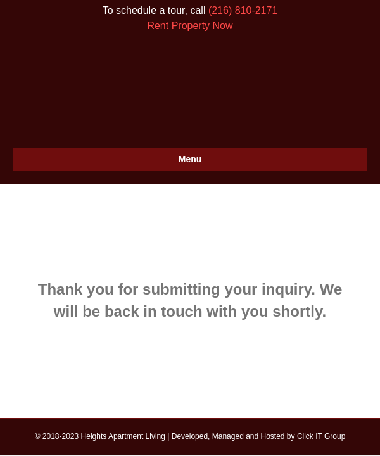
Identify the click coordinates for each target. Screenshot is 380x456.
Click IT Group (321, 436)
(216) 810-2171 (242, 10)
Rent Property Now (189, 25)
